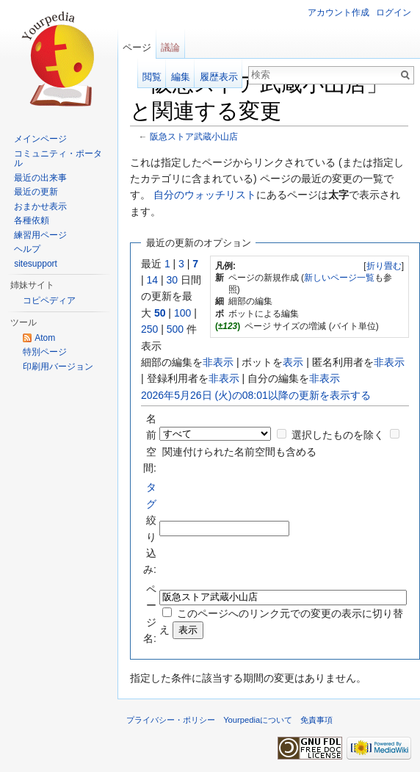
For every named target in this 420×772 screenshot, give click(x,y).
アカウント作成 (338, 12)
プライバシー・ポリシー (170, 719)
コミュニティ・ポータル (58, 158)
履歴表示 (219, 76)
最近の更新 (36, 192)
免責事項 (316, 719)
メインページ (40, 139)
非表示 (218, 362)
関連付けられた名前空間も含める (239, 452)
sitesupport (35, 264)
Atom (45, 338)
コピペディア (49, 300)
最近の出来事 (40, 178)
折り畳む (384, 266)
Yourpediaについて (257, 719)
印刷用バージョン (58, 366)
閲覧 (152, 76)
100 (182, 313)
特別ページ (45, 352)
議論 (170, 47)
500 (175, 329)
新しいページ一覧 (339, 278)
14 (153, 280)
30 (172, 280)
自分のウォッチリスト (204, 195)
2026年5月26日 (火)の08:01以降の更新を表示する (256, 395)
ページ (137, 47)
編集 (180, 76)
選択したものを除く (338, 435)
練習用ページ (40, 235)
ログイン (393, 12)
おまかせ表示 (40, 206)
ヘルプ (27, 249)
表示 (293, 362)
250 (149, 329)
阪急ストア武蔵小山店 (194, 136)
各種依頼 (31, 220)
